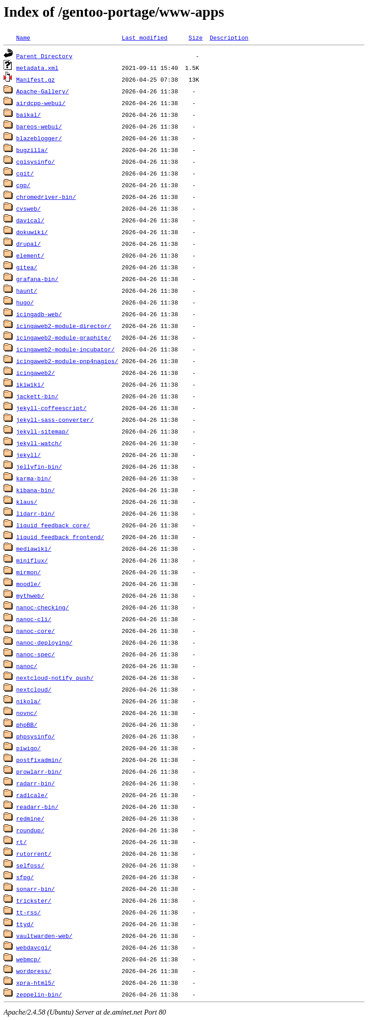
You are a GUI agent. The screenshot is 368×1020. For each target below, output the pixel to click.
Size (195, 37)
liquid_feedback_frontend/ (60, 537)
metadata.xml (37, 68)
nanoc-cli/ (33, 619)
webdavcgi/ (33, 947)
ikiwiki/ (30, 384)
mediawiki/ (33, 549)
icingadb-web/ (39, 314)
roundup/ (30, 830)
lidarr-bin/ (35, 513)
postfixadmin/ (39, 760)
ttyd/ (25, 924)
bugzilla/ (32, 150)
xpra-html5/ (35, 982)
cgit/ (25, 173)
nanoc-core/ (35, 631)
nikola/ (28, 701)
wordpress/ (33, 971)
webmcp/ (28, 959)
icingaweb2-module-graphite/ (63, 337)
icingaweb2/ (35, 373)
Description (229, 37)
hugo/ (25, 302)
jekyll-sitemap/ (42, 431)
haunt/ (26, 290)
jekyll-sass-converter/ (55, 419)
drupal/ (28, 244)
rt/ (21, 842)
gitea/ (26, 267)
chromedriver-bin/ (46, 197)
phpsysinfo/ (35, 736)
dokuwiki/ (32, 232)
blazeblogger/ (39, 138)
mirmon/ (28, 572)
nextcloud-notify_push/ (55, 678)
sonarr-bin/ (35, 889)
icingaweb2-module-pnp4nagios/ (67, 361)
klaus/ (26, 502)
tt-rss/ (28, 912)
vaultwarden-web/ (44, 936)
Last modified (144, 37)
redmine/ (30, 818)
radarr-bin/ (35, 783)
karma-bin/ (33, 478)
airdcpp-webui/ (40, 103)
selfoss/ (30, 865)
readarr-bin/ (37, 807)
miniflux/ (32, 560)
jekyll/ (28, 455)
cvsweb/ (28, 208)
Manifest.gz (35, 79)
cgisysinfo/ (35, 161)
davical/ (30, 220)
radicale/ (32, 795)
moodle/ (28, 584)
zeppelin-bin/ (39, 994)
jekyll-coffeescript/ (51, 408)
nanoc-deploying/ (44, 642)
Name (23, 37)
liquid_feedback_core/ (53, 525)
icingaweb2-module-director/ (63, 326)
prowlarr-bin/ (39, 771)
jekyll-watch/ (39, 443)
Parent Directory (44, 56)
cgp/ (23, 185)
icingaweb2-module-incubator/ (65, 349)
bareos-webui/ (39, 126)
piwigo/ (28, 748)
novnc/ (26, 713)
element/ (30, 255)
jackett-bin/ (37, 396)
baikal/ (28, 115)
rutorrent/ (33, 853)
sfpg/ (25, 877)
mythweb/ (30, 595)
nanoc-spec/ (35, 654)
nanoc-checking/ (42, 607)
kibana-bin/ (35, 490)
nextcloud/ (33, 689)
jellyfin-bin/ (39, 466)
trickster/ (33, 900)
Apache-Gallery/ (42, 91)
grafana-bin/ (37, 279)
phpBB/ (26, 724)
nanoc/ (26, 666)
